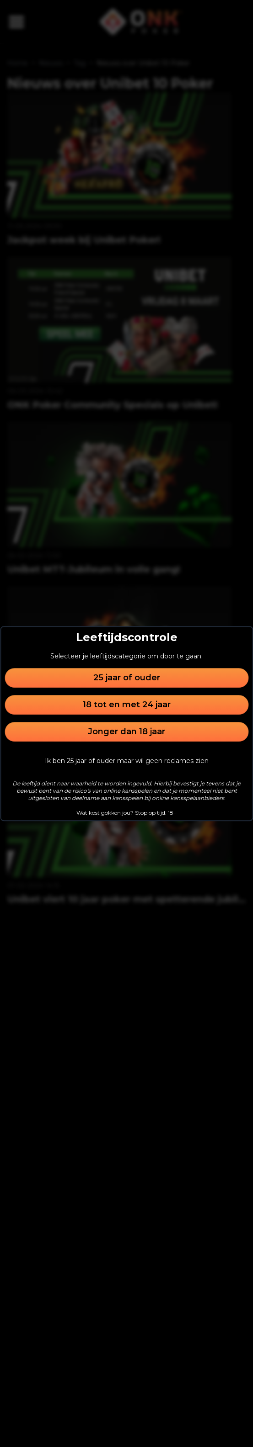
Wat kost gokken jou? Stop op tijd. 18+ (126, 812)
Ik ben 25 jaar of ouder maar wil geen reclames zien (127, 761)
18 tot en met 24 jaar (127, 705)
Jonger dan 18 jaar (126, 731)
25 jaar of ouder (126, 678)
